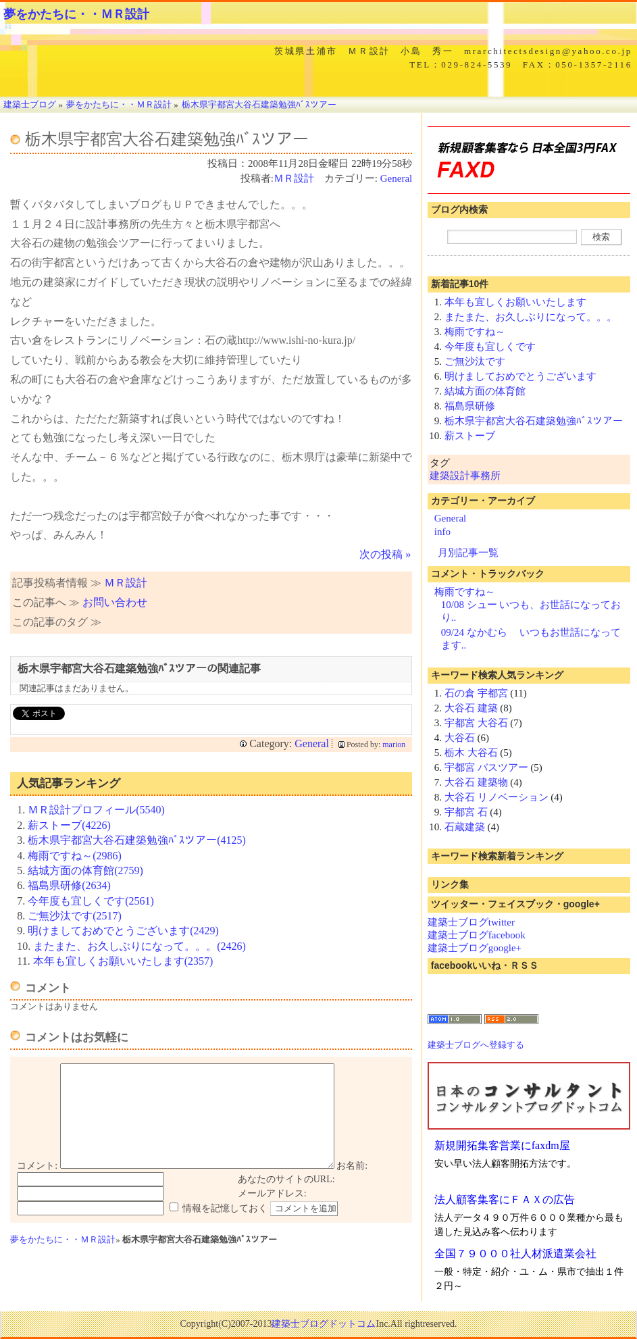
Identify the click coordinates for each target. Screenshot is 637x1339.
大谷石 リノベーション (496, 797)
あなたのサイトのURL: (286, 1199)
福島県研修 (469, 406)
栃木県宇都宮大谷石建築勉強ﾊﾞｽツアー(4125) (137, 840)
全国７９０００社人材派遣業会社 (515, 1253)
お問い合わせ (114, 602)
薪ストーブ (469, 435)
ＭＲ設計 (294, 178)
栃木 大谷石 (471, 752)
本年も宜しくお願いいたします (515, 302)
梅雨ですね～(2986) (75, 855)
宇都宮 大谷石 (476, 722)
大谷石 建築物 (476, 782)
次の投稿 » (385, 554)
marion (393, 744)
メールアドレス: (272, 1214)
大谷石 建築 (471, 708)
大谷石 (459, 737)
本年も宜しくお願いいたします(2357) (123, 961)
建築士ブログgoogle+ (474, 947)
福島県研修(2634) (69, 885)
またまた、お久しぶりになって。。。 (530, 316)
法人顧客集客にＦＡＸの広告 (504, 1199)
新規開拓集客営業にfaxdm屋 (502, 1145)
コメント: (37, 1186)
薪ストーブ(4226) (69, 825)
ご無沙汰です (474, 361)
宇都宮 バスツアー (486, 767)
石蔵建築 (464, 827)
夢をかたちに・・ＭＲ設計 (76, 14)
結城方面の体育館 (485, 391)
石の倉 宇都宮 (476, 693)
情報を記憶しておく (224, 1228)
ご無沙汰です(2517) (75, 915)
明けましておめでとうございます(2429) (123, 930)
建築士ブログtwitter (471, 922)
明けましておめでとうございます (520, 376)
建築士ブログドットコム (324, 1324)
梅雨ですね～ (474, 331)
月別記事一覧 (468, 552)
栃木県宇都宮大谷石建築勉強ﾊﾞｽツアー (533, 420)
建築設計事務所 (465, 475)
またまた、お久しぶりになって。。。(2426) (139, 946)
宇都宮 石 (466, 812)
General (396, 178)
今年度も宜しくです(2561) (91, 901)
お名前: (351, 1186)
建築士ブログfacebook (477, 935)
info (442, 531)
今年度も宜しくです (490, 346)
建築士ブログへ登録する (476, 1045)
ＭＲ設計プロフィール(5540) (96, 809)
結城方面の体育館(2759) (85, 870)
